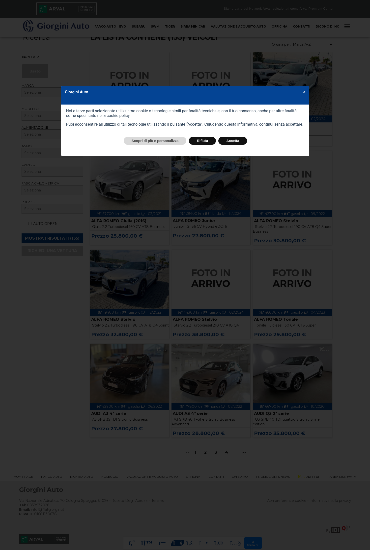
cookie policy (118, 115)
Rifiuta (202, 141)
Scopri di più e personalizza (155, 141)
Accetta (232, 141)
